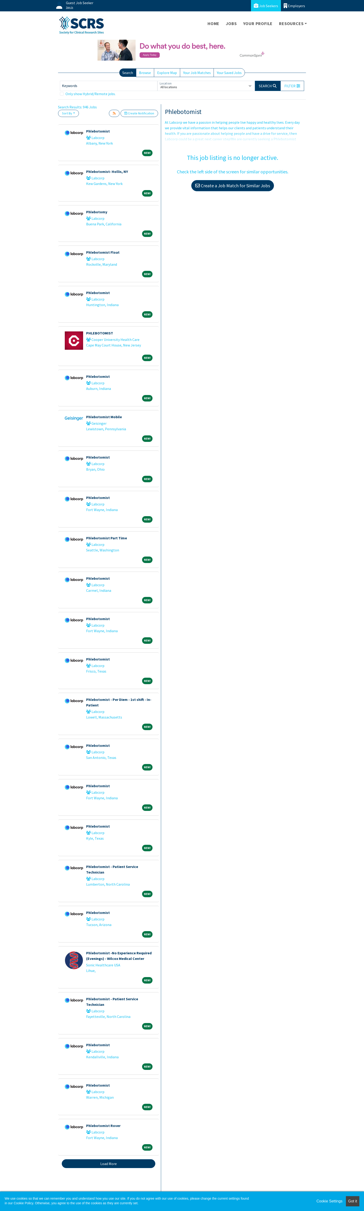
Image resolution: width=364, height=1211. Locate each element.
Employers (294, 6)
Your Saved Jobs (229, 72)
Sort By (67, 113)
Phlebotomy (96, 212)
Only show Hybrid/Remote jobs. (90, 93)
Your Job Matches (197, 72)
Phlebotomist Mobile (104, 416)
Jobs (231, 23)
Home (213, 23)
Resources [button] (291, 23)
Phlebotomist (98, 131)
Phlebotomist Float (103, 252)
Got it (352, 1201)
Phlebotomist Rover (103, 1125)
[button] (292, 86)
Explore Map (167, 72)
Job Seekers (266, 6)
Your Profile (258, 23)
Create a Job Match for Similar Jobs (232, 185)
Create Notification (139, 113)
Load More (108, 1163)
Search (127, 72)
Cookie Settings (329, 1201)
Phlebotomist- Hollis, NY (107, 171)
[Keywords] (108, 86)
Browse (145, 72)
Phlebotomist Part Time (106, 538)
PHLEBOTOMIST (99, 333)
